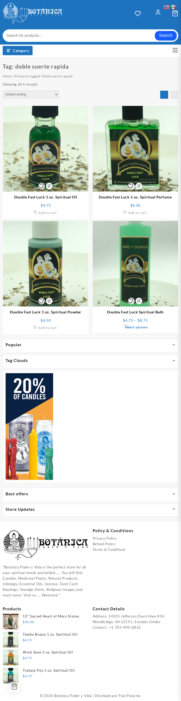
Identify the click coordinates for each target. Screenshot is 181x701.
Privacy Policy (105, 538)
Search (166, 35)
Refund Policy (104, 544)
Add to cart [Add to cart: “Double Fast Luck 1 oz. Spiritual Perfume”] (137, 213)
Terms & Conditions (109, 549)
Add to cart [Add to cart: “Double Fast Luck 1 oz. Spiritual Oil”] (47, 213)
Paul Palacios (130, 696)
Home (7, 76)
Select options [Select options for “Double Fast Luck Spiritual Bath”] (136, 327)
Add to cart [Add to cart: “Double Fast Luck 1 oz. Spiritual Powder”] (47, 328)
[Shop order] (31, 94)
